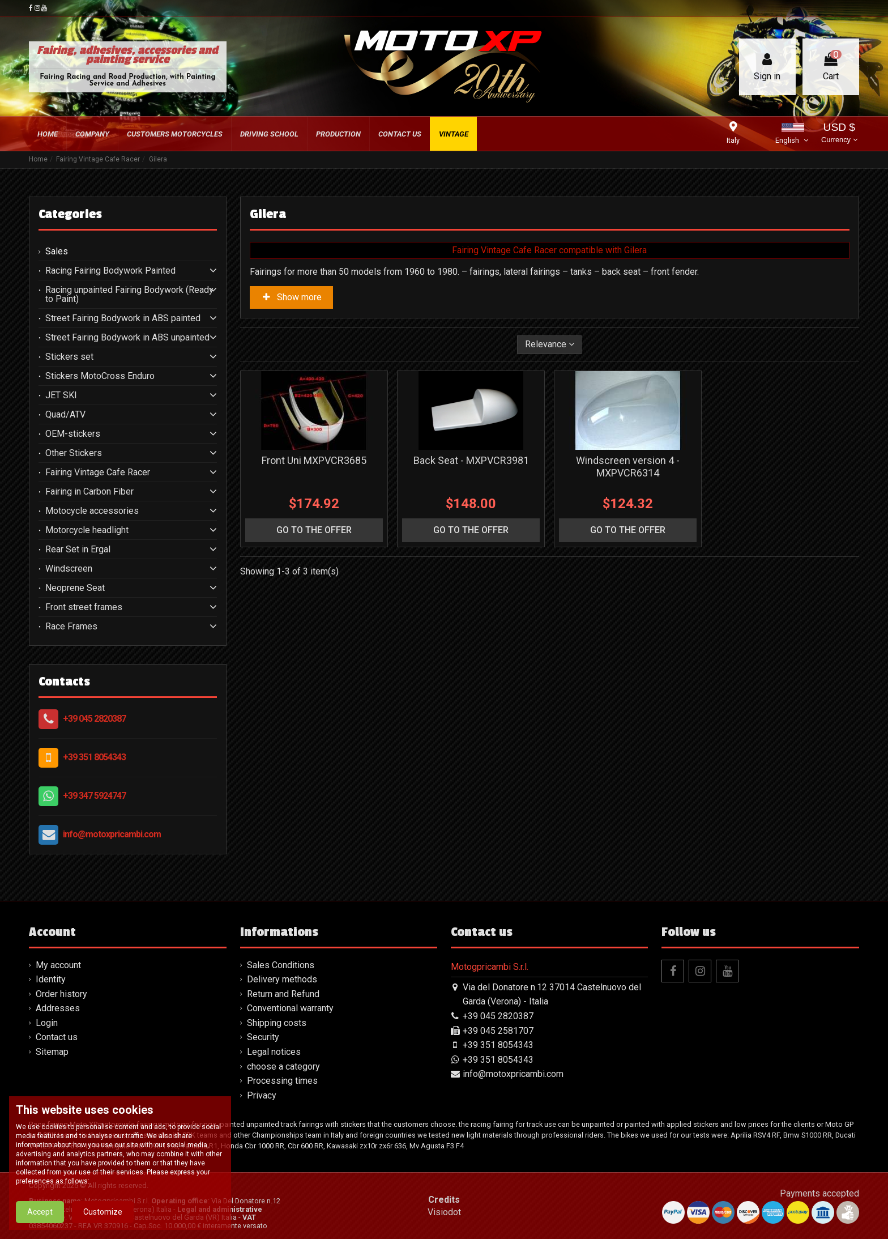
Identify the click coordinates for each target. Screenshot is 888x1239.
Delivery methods (282, 979)
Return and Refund (283, 994)
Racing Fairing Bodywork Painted (110, 270)
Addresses (58, 1008)
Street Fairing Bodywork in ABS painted (122, 318)
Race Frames (71, 626)
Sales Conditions (280, 965)
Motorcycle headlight (87, 530)
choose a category (283, 1066)
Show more (291, 297)
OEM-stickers (72, 433)
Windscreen (68, 568)
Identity (51, 979)
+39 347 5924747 (94, 795)
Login (47, 1022)
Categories (70, 214)
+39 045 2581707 (498, 1030)
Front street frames (83, 607)
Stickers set (69, 356)
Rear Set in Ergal (77, 549)
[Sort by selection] (549, 344)
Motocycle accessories (92, 511)
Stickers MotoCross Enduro (100, 376)
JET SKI (61, 395)
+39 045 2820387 (94, 718)
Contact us (57, 1037)
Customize (102, 1225)
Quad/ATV (65, 414)
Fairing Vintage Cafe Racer (97, 472)
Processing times (282, 1080)
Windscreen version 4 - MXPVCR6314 (628, 466)
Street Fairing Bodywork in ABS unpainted (127, 337)
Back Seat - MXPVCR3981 (471, 460)
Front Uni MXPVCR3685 (314, 460)
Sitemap (52, 1051)
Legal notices (274, 1051)
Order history (61, 994)
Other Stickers (73, 453)
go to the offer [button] (314, 530)
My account (58, 965)
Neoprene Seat (75, 588)
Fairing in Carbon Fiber (89, 491)
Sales (56, 251)
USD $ (839, 134)
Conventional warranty (290, 1008)
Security (263, 1037)
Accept (40, 1225)
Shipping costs (276, 1022)
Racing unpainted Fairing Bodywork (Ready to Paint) (129, 295)
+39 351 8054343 (94, 757)
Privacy (261, 1095)
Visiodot (444, 1212)
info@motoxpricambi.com (112, 834)
